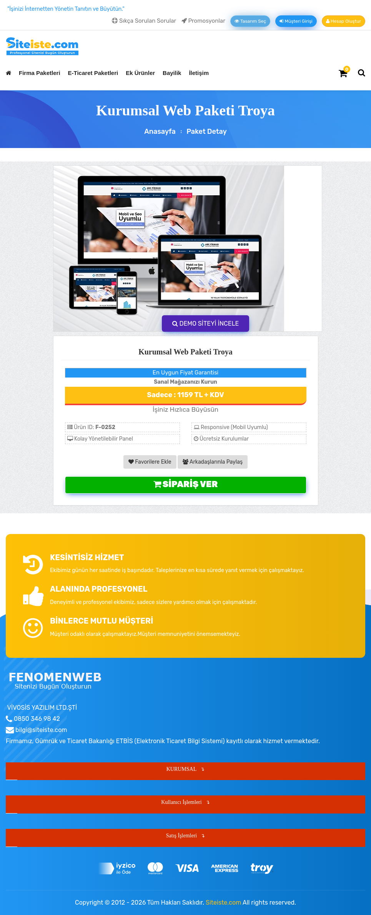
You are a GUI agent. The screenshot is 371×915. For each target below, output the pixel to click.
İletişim (199, 73)
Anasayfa (160, 131)
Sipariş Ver (185, 484)
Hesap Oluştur (343, 21)
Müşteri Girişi (295, 21)
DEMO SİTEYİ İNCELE (205, 323)
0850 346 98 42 (36, 718)
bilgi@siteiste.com (40, 730)
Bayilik (172, 73)
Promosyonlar (203, 20)
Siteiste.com (223, 902)
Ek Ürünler (140, 73)
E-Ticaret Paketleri (93, 73)
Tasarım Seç (250, 21)
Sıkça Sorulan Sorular (144, 20)
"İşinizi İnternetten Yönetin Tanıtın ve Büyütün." (66, 9)
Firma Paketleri (39, 73)
